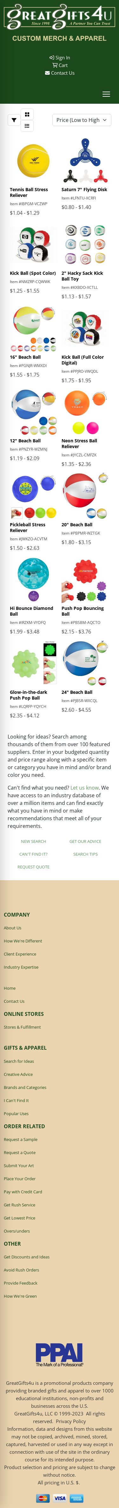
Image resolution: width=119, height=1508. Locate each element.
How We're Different (23, 941)
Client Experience (20, 954)
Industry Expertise (21, 967)
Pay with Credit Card (23, 1192)
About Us (12, 928)
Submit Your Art (19, 1165)
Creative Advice (18, 1074)
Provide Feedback (20, 1283)
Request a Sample (20, 1139)
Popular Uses (16, 1113)
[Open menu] (106, 94)
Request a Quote (20, 1152)
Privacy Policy (71, 1421)
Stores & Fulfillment (22, 1027)
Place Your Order (20, 1179)
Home (10, 988)
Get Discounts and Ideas (27, 1257)
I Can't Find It (16, 1100)
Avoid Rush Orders (21, 1270)
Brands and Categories (25, 1087)
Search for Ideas (19, 1061)
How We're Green (20, 1296)
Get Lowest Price (19, 1218)
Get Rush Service (19, 1205)
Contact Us (60, 73)
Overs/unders (17, 1231)
